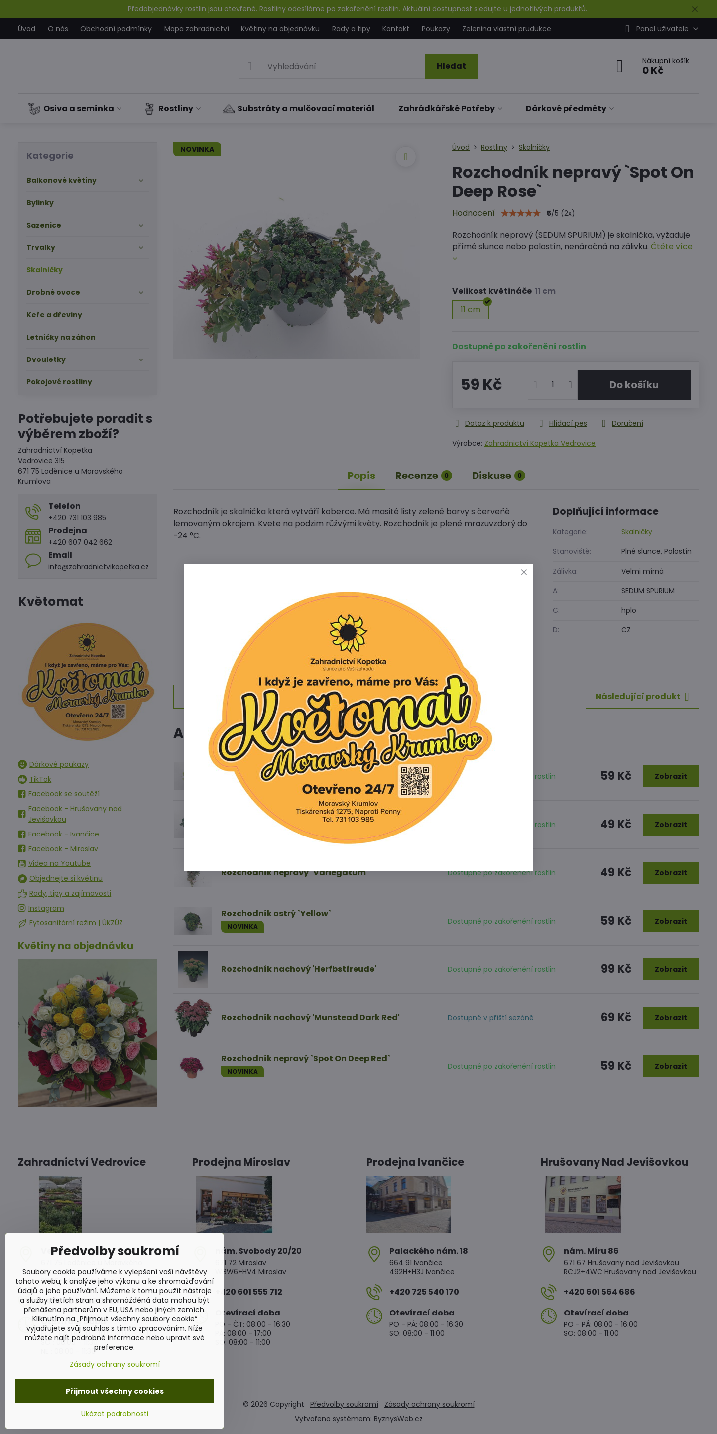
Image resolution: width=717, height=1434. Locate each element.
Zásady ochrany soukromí (115, 1364)
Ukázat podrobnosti (114, 1414)
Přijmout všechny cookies (115, 1391)
